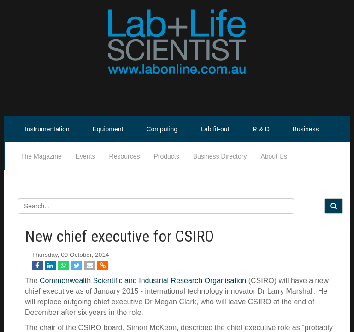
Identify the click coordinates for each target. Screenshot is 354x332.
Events (85, 156)
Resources (124, 156)
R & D (260, 129)
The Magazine (41, 156)
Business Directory (220, 156)
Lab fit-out (215, 129)
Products (166, 156)
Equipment (108, 129)
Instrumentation (47, 129)
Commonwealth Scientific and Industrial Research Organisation (143, 281)
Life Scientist (319, 156)
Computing (161, 129)
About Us (273, 156)
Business (306, 129)
